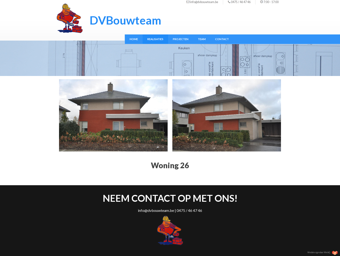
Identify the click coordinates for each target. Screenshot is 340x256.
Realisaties (155, 39)
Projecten (180, 39)
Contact (222, 39)
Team (202, 39)
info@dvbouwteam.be (204, 2)
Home (134, 39)
